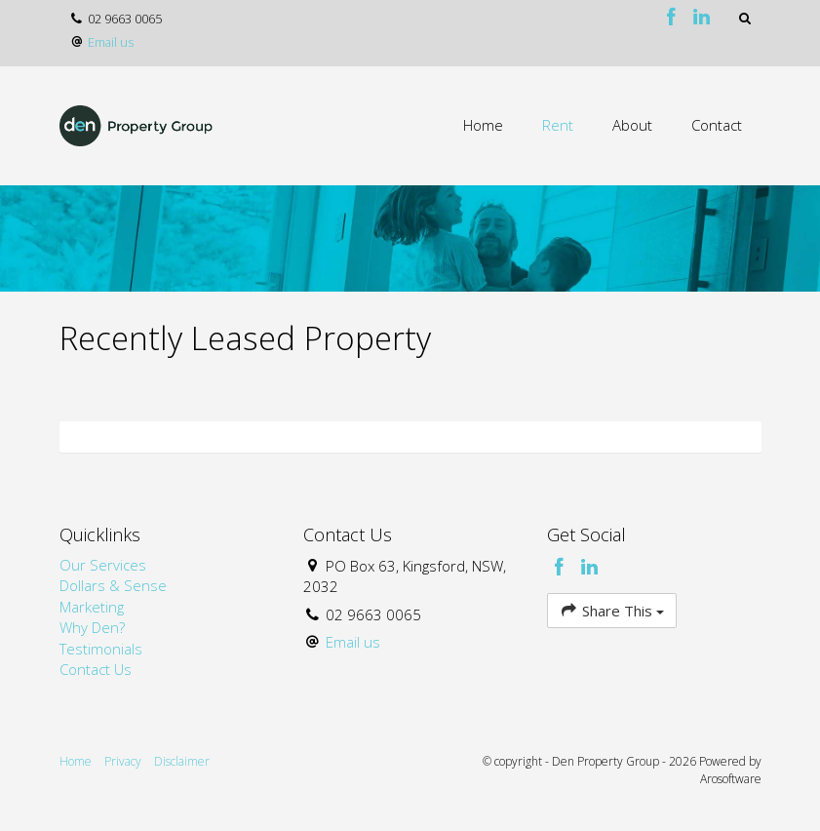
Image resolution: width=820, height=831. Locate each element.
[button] (745, 18)
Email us (111, 42)
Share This (612, 610)
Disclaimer (182, 761)
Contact (716, 125)
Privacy (122, 761)
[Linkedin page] (702, 18)
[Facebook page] (674, 18)
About (632, 125)
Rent (557, 125)
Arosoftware (730, 779)
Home (483, 125)
